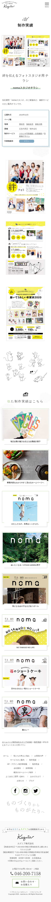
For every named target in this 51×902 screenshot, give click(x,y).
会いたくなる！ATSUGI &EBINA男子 (25, 565)
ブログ (31, 781)
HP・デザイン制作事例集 (17, 764)
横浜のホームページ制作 (23, 772)
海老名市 (29, 124)
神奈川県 (38, 124)
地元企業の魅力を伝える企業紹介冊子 (25, 441)
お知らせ (20, 781)
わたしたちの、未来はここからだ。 (25, 524)
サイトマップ (36, 892)
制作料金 (35, 764)
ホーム (6, 756)
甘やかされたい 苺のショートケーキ (25, 689)
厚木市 (21, 124)
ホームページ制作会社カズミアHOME (17, 742)
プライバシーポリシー (19, 892)
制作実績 (32, 760)
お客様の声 (38, 756)
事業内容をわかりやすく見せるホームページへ (25, 483)
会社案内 (17, 768)
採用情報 (29, 768)
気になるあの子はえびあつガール (25, 606)
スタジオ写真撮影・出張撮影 (30, 134)
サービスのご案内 (17, 760)
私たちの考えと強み (22, 756)
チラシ (26, 141)
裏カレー (25, 730)
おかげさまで (35, 776)
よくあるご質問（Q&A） (15, 776)
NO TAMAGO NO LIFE (25, 647)
